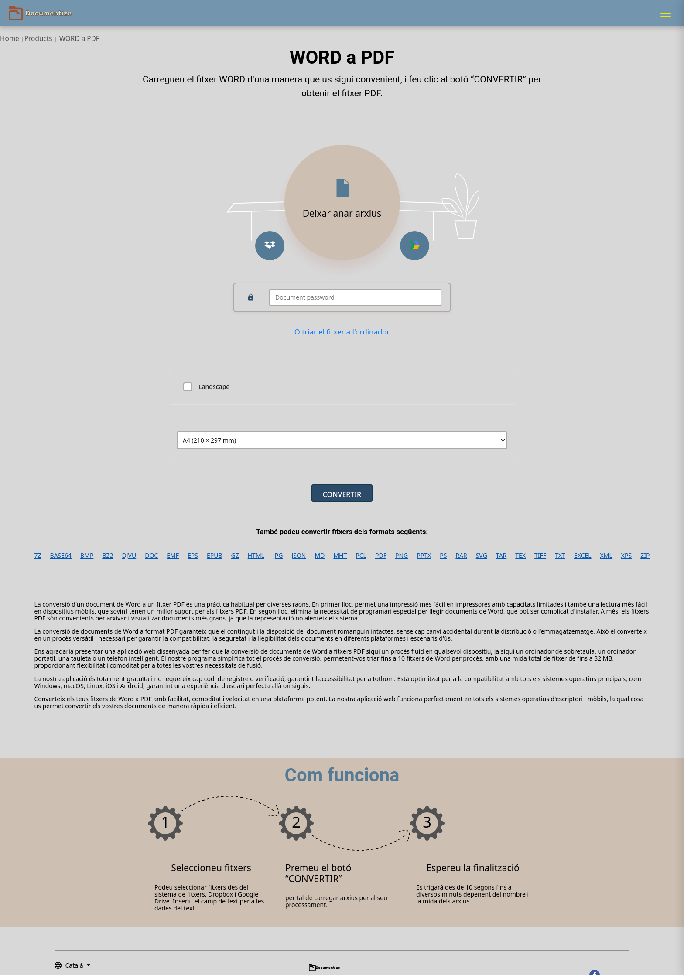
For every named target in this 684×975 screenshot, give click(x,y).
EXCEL (583, 555)
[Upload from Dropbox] (269, 245)
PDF (380, 555)
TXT (560, 555)
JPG (278, 555)
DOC (151, 555)
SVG (481, 555)
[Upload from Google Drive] (414, 245)
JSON (298, 555)
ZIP (645, 555)
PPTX (424, 555)
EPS (193, 555)
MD (320, 555)
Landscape (213, 386)
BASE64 (61, 555)
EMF (173, 555)
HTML (256, 555)
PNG (401, 555)
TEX (520, 555)
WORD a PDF (79, 38)
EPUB (214, 555)
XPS (626, 555)
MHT (340, 555)
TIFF (540, 555)
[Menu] (665, 16)
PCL (361, 555)
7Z (37, 555)
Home (9, 38)
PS (443, 555)
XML (606, 555)
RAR (461, 555)
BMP (86, 555)
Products (38, 38)
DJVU (129, 555)
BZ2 (107, 555)
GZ (235, 555)
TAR (501, 555)
